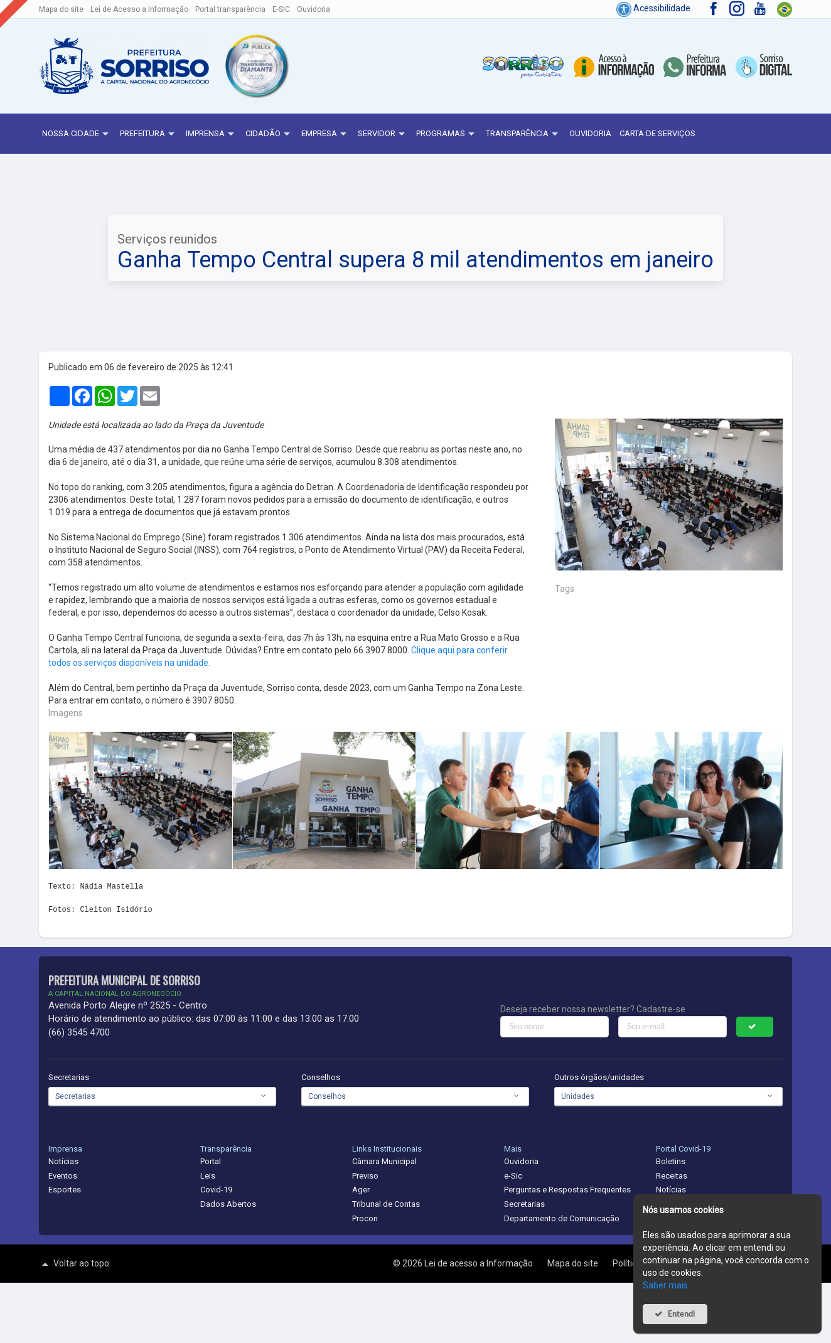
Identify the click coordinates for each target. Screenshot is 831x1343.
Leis (207, 1175)
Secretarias (68, 1077)
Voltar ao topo (74, 1264)
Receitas (671, 1175)
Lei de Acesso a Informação (139, 9)
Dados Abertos (228, 1204)
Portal (210, 1161)
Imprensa (211, 134)
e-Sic (513, 1175)
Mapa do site (61, 9)
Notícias (63, 1161)
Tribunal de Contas (386, 1204)
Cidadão (269, 134)
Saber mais (665, 1285)
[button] (256, 65)
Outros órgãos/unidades (599, 1077)
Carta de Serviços (657, 133)
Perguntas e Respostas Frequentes (567, 1189)
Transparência (523, 134)
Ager (361, 1189)
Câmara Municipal (384, 1161)
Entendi (681, 1314)
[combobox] (162, 1096)
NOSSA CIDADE (77, 134)
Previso (365, 1175)
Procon (365, 1218)
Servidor (383, 134)
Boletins (670, 1161)
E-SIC (281, 9)
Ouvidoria (313, 9)
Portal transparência (230, 9)
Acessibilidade (653, 8)
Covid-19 (216, 1189)
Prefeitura (149, 134)
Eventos (62, 1175)
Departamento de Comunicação (561, 1218)
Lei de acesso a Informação (479, 1263)
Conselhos (320, 1077)
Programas (447, 134)
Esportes (64, 1189)
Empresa (325, 134)
